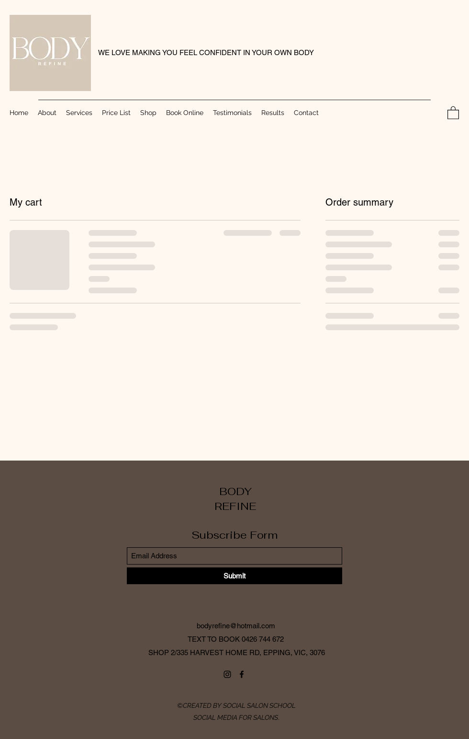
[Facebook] (241, 674)
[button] (453, 112)
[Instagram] (227, 674)
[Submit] (234, 575)
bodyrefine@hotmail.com (236, 626)
